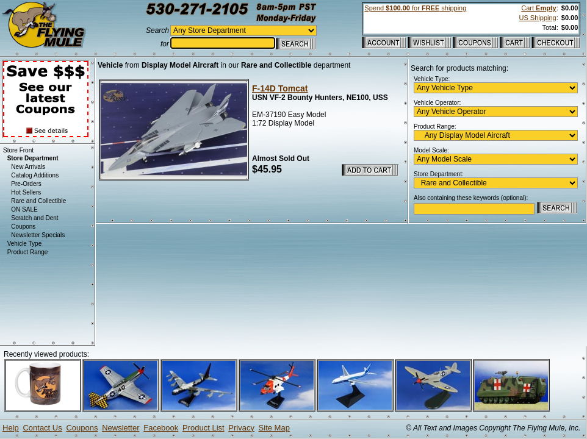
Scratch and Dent (34, 218)
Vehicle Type (24, 243)
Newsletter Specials (38, 235)
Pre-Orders (26, 183)
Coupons (23, 226)
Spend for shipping (415, 8)
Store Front (18, 150)
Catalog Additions (35, 175)
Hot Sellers (26, 192)
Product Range (27, 252)
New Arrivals (28, 166)
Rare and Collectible (38, 201)
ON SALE (24, 209)
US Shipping (537, 17)
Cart (538, 8)
